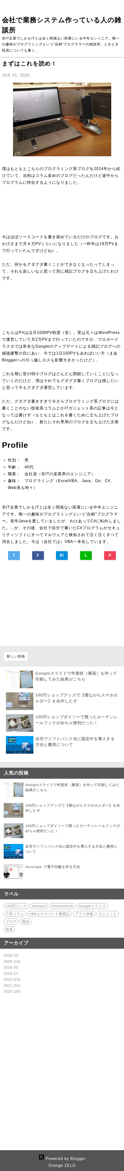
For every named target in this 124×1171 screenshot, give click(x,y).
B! (62, 555)
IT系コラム (15, 914)
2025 (12, 961)
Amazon (39, 906)
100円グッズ (16, 906)
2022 (12, 979)
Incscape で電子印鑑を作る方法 (52, 867)
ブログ (11, 921)
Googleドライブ (92, 906)
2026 (11, 955)
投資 (9, 929)
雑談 (25, 921)
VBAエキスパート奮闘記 (49, 914)
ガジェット (107, 914)
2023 (11, 973)
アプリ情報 (84, 914)
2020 (12, 991)
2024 (11, 967)
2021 (12, 985)
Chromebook (62, 906)
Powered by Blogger (62, 1159)
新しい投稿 (16, 656)
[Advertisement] (62, 604)
